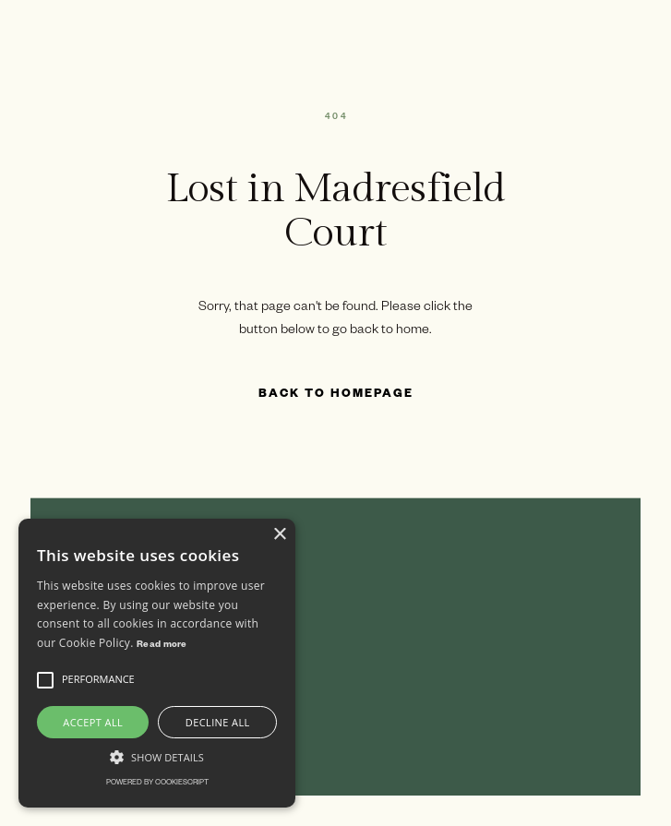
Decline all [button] (218, 722)
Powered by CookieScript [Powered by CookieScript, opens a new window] (157, 783)
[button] (45, 680)
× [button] (279, 535)
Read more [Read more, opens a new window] (162, 645)
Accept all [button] (93, 722)
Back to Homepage (335, 395)
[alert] (156, 663)
